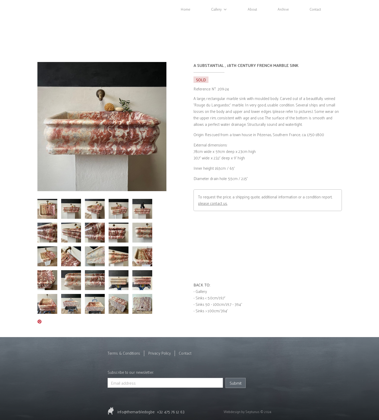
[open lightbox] (101, 126)
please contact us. (213, 203)
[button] (219, 9)
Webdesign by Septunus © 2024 (247, 412)
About (252, 9)
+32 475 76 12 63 (170, 411)
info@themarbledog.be (136, 411)
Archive (283, 9)
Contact (315, 9)
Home (185, 9)
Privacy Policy (159, 352)
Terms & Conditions (124, 352)
